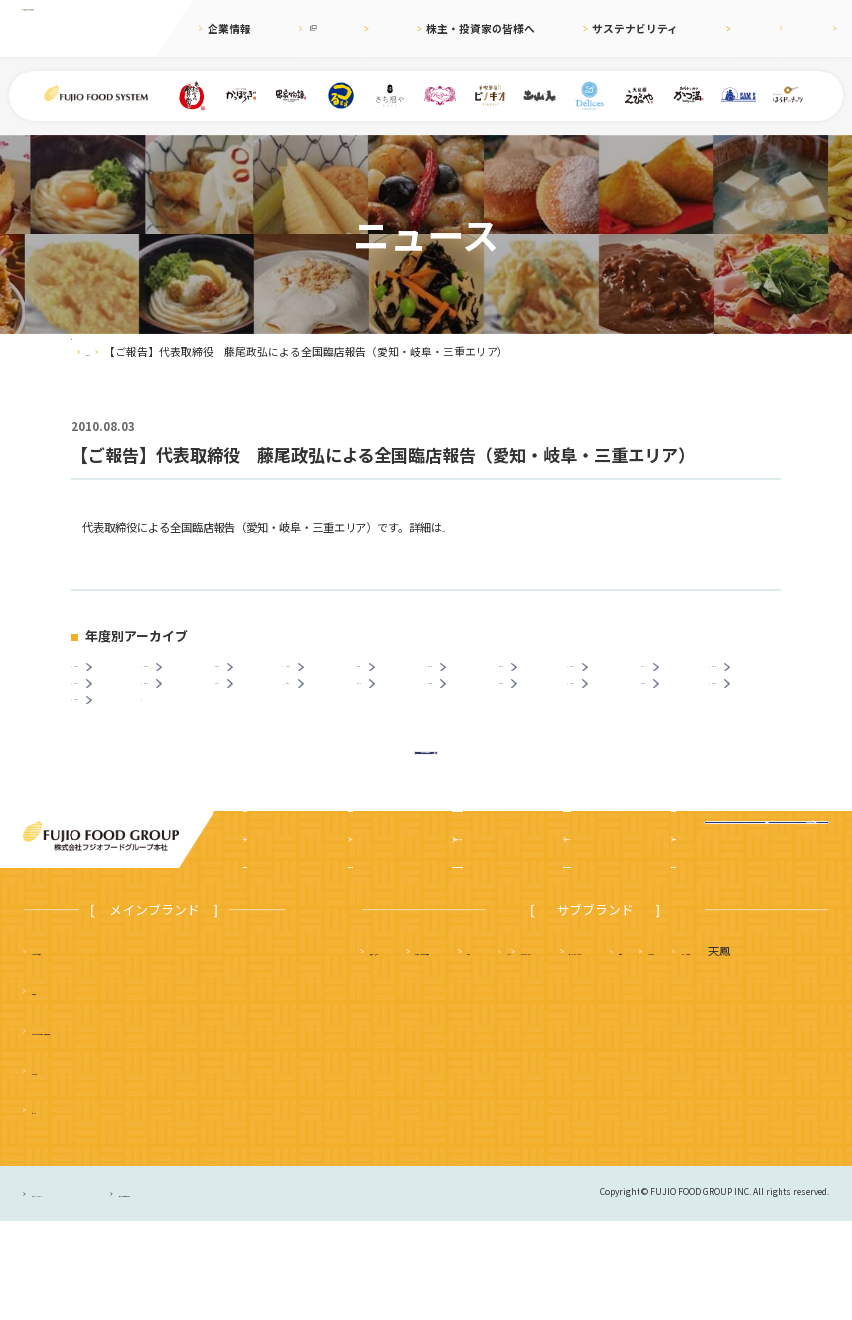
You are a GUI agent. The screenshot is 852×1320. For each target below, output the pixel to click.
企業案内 (271, 938)
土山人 (711, 1090)
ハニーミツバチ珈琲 (522, 1129)
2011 (324, 716)
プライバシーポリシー (81, 1292)
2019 (536, 677)
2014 (111, 716)
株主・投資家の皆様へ (474, 28)
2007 (608, 716)
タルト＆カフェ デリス (430, 1090)
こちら (458, 527)
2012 (252, 716)
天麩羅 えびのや (414, 1050)
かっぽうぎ (59, 1169)
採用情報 (685, 28)
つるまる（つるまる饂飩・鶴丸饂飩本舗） (135, 1129)
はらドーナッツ (408, 1129)
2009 (466, 716)
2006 (678, 716)
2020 (466, 677)
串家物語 (53, 1090)
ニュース (376, 28)
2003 (111, 754)
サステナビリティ (596, 28)
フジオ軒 (777, 1050)
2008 (536, 716)
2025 (111, 677)
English (750, 28)
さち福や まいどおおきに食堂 (571, 1050)
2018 (608, 677)
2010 (394, 716)
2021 (394, 677)
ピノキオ (53, 1209)
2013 (182, 716)
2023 (252, 677)
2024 (182, 677)
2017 (678, 677)
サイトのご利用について (263, 1292)
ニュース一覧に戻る (426, 834)
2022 (324, 677)
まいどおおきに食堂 (81, 1050)
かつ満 (701, 1050)
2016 (750, 677)
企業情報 (229, 28)
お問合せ (816, 28)
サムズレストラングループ (592, 1090)
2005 (750, 716)
